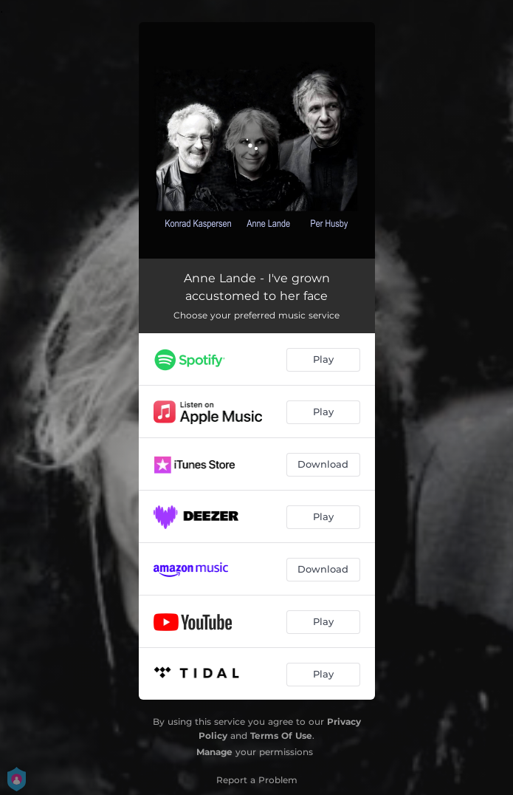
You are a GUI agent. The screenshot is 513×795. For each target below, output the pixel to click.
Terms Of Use (281, 735)
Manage (214, 751)
